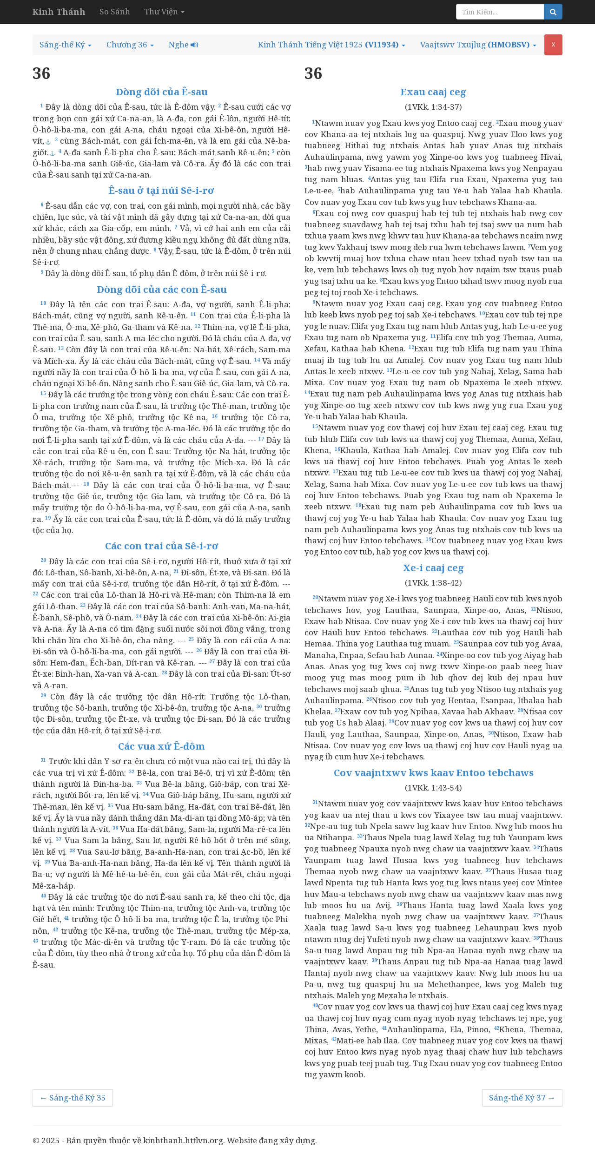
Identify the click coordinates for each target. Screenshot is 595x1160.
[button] (66, 44)
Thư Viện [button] (164, 11)
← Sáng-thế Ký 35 (73, 1097)
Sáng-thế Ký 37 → (522, 1097)
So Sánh (114, 11)
